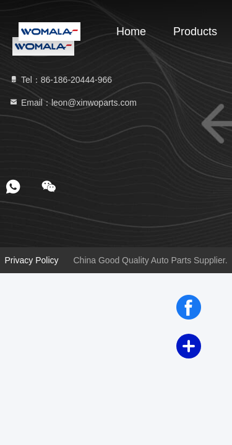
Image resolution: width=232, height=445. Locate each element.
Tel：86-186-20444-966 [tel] (60, 80)
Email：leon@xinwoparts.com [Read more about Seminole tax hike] (73, 103)
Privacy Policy (31, 260)
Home (131, 31)
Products (195, 31)
